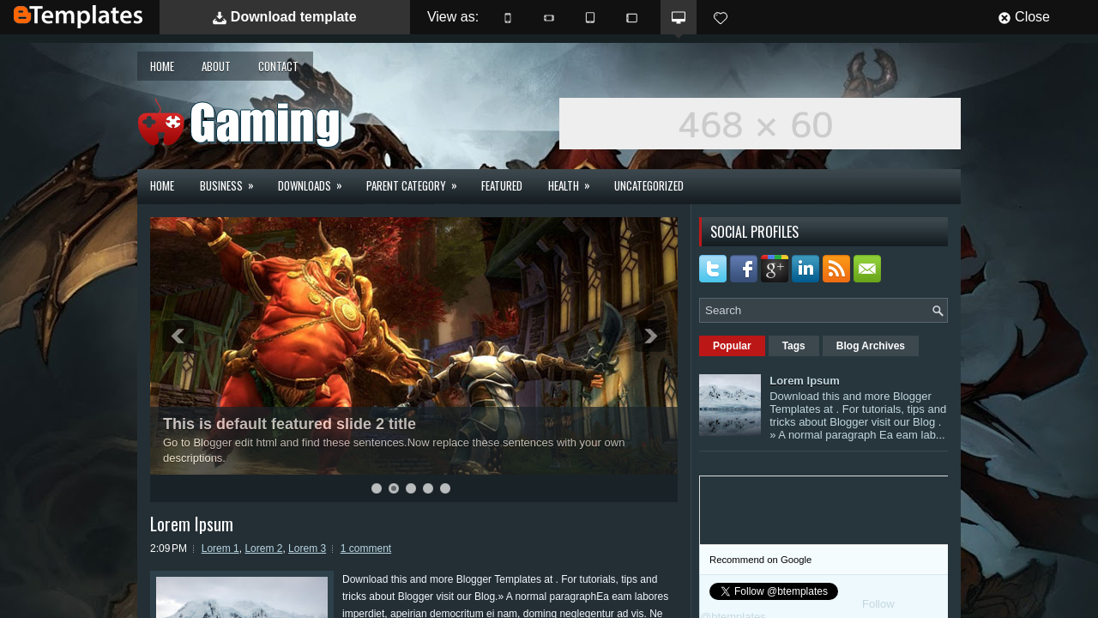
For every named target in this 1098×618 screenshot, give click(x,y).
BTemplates (78, 16)
